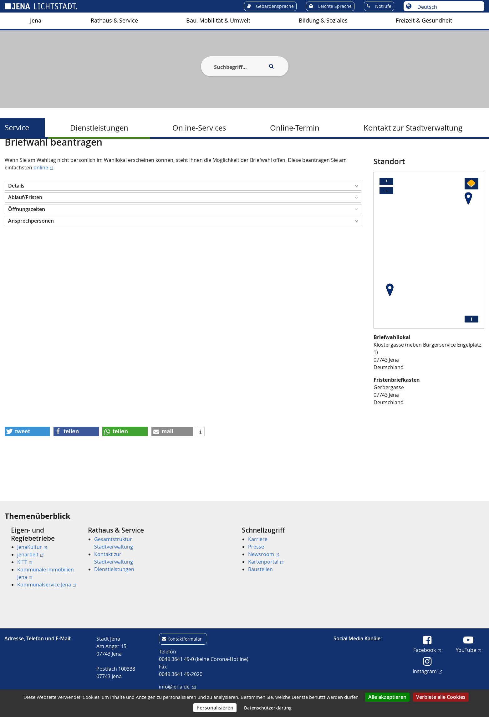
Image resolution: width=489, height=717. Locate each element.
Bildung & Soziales (323, 20)
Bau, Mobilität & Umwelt (218, 20)
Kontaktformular (184, 639)
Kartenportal (265, 561)
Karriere (257, 539)
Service (17, 127)
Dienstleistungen (99, 128)
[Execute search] (271, 66)
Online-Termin (294, 128)
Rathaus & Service (114, 20)
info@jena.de (177, 686)
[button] (183, 216)
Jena (35, 20)
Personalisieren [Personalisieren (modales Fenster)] (214, 707)
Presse (256, 546)
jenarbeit (30, 554)
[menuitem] (36, 21)
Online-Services (199, 128)
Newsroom (263, 554)
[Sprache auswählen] (447, 7)
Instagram (427, 671)
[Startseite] (12, 154)
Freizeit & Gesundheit (424, 20)
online (43, 197)
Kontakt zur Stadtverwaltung (413, 128)
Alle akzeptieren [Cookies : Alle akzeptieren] (387, 697)
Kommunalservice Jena (46, 584)
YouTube (468, 649)
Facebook (427, 649)
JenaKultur (32, 547)
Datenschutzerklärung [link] (268, 708)
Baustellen (260, 569)
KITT (24, 562)
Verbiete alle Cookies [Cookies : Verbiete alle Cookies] (441, 697)
